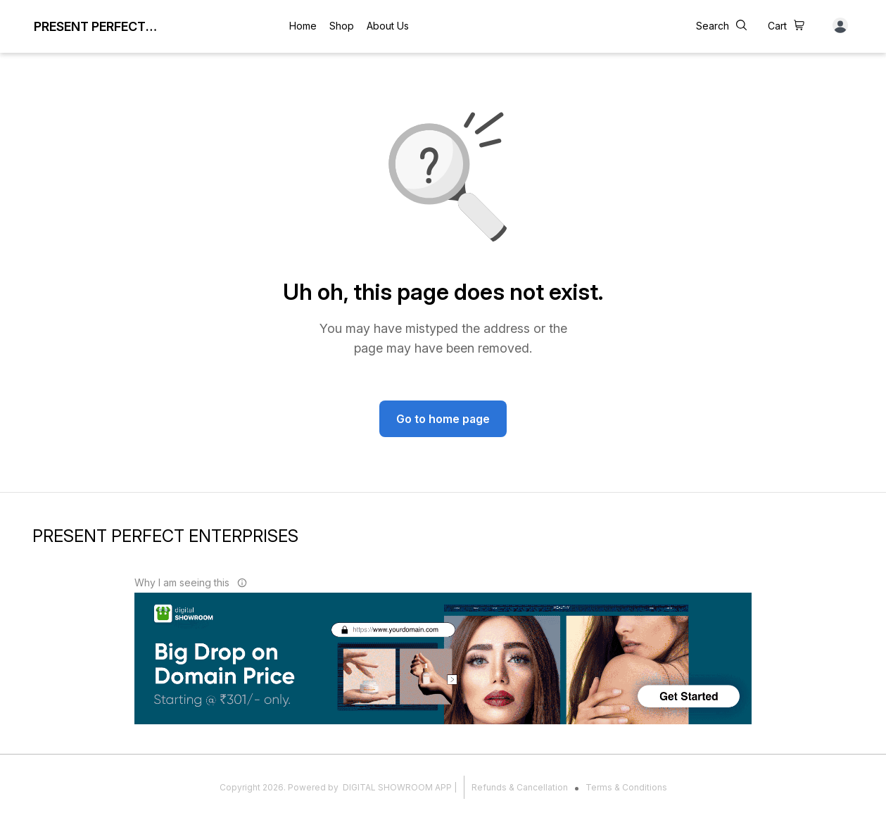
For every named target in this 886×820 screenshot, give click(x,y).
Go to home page (443, 419)
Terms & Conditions (626, 787)
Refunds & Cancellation (520, 787)
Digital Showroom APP (397, 787)
